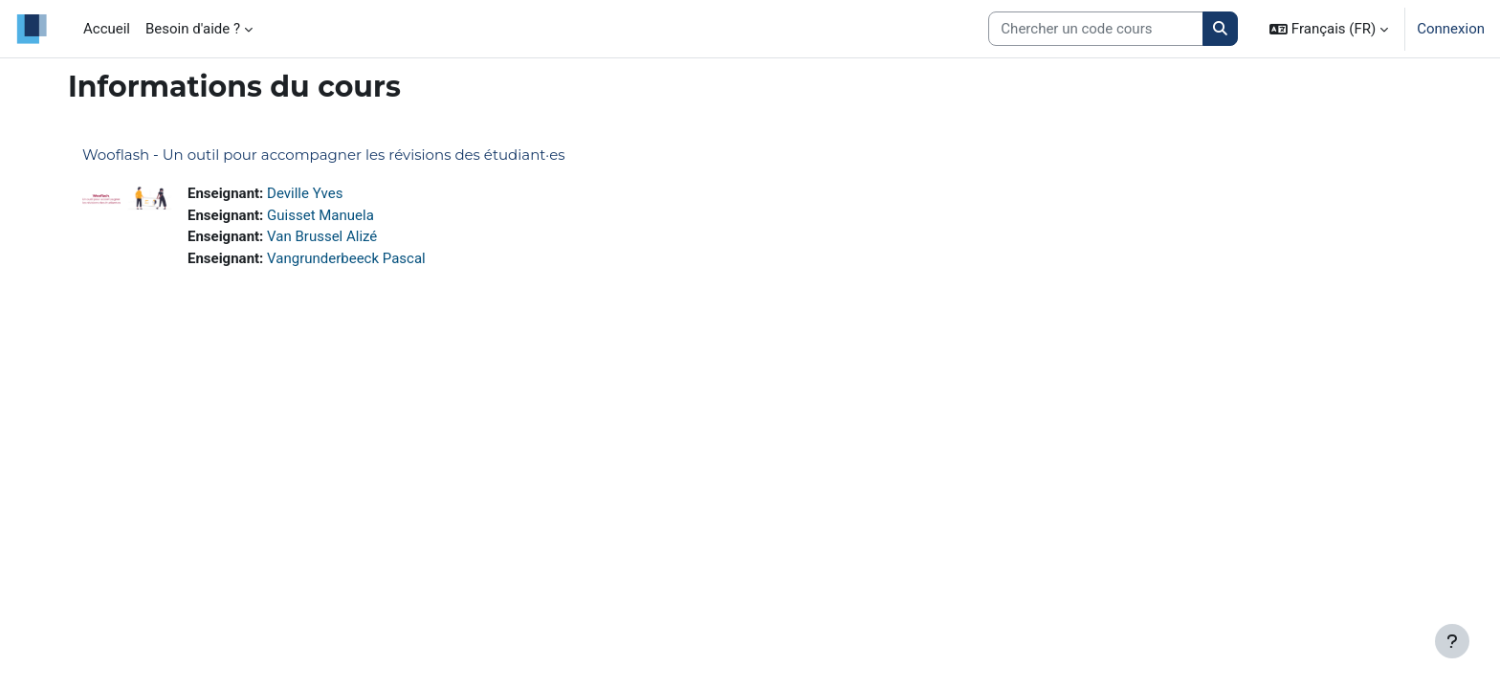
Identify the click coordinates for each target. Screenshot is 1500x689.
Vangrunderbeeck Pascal (346, 258)
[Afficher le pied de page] (1452, 641)
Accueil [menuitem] (106, 28)
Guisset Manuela (320, 215)
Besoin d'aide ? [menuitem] (192, 28)
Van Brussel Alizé (322, 236)
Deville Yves (304, 193)
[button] (1329, 28)
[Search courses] (1095, 29)
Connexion (1451, 28)
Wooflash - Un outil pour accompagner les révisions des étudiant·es (323, 154)
